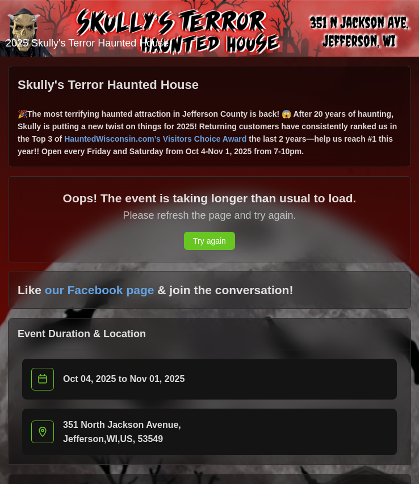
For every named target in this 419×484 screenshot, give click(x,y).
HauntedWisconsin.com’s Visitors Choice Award (155, 138)
